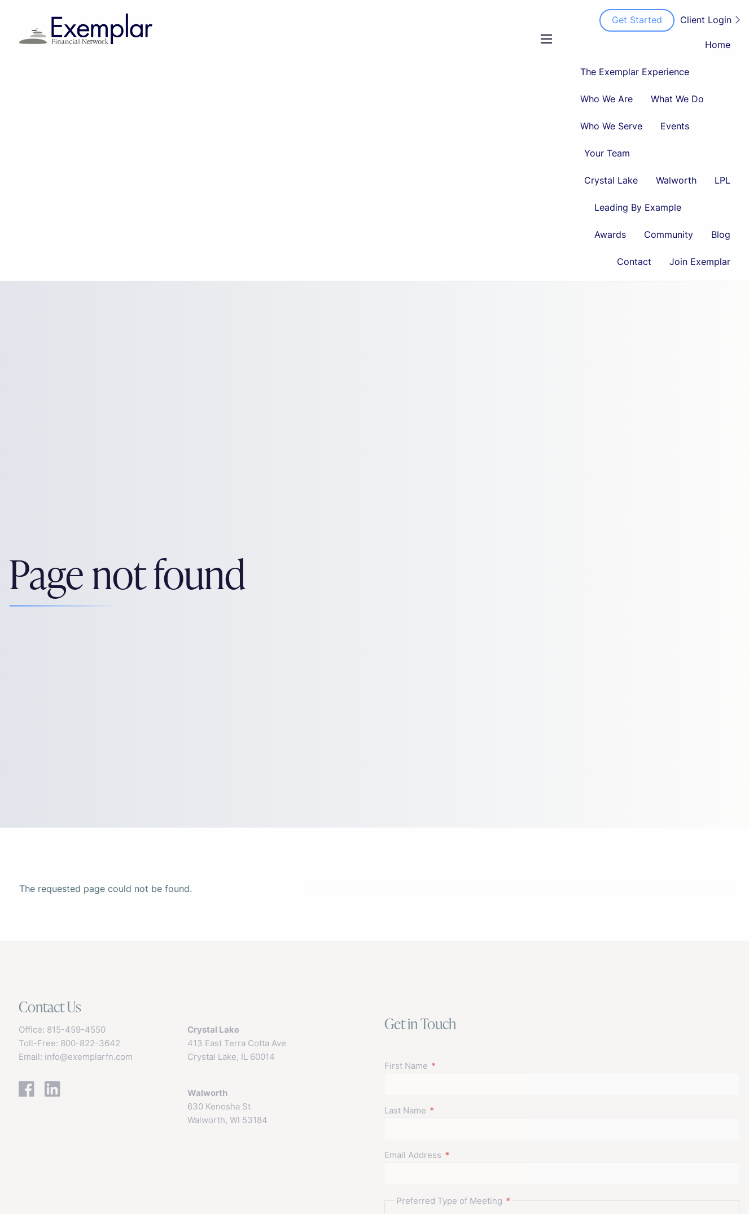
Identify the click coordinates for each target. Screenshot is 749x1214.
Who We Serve (611, 126)
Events (674, 126)
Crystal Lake (611, 180)
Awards (610, 234)
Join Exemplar (699, 261)
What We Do (677, 99)
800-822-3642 (90, 1043)
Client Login (710, 19)
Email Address (456, 1155)
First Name (449, 1065)
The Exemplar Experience (634, 71)
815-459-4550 (76, 1029)
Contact (634, 261)
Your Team (607, 153)
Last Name (449, 1110)
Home (717, 44)
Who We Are (606, 99)
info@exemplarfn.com (89, 1056)
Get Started (637, 19)
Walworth (676, 180)
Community (668, 234)
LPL (722, 180)
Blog (720, 234)
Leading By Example (637, 207)
